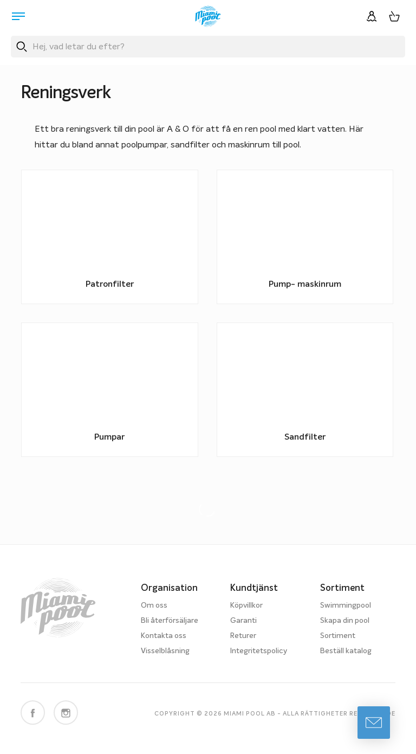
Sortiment (337, 636)
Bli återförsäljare (169, 620)
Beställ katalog (346, 651)
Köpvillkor (246, 605)
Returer (243, 636)
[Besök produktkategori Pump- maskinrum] (305, 237)
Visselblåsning (165, 651)
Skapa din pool (344, 620)
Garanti (243, 620)
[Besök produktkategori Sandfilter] (305, 390)
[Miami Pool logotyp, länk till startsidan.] (208, 16)
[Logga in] (371, 16)
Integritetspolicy (258, 651)
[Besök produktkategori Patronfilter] (109, 237)
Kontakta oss (163, 636)
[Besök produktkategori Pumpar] (109, 390)
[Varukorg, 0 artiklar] (394, 16)
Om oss (154, 605)
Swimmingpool (345, 605)
